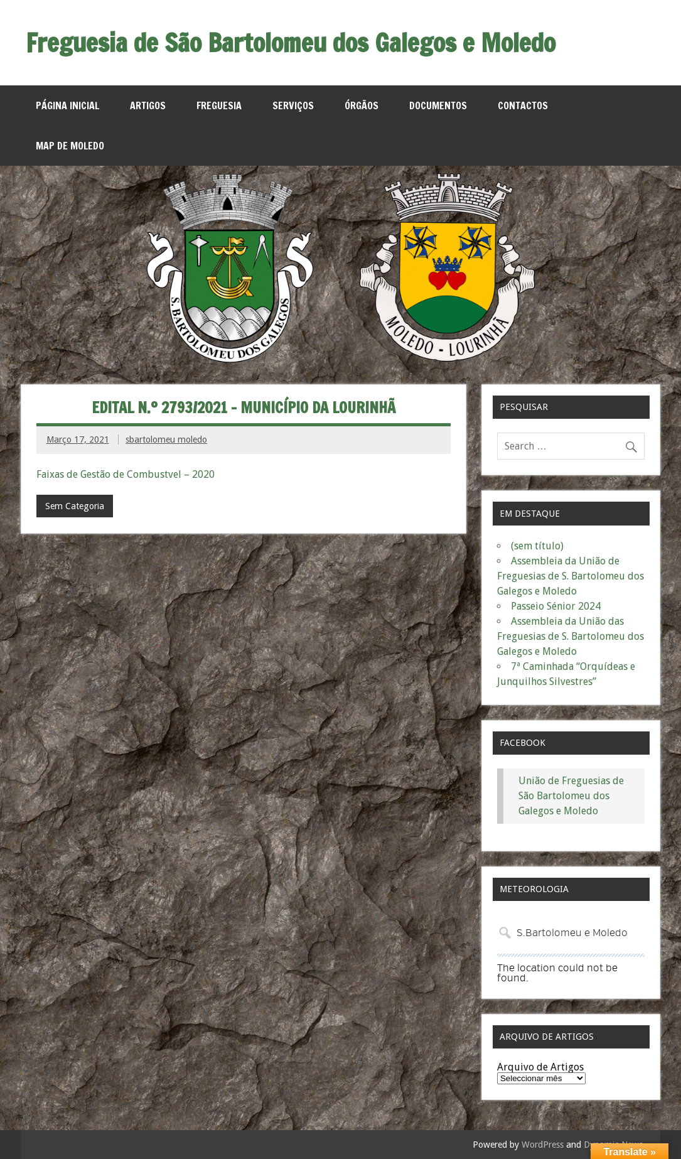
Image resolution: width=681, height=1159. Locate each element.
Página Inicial (67, 105)
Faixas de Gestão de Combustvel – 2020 (125, 474)
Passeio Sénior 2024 (556, 606)
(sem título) (537, 546)
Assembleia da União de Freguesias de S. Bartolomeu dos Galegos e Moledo (570, 576)
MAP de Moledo (70, 146)
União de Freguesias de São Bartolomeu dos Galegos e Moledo (571, 796)
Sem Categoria (74, 506)
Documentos (438, 105)
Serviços (293, 105)
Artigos (148, 105)
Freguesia (219, 105)
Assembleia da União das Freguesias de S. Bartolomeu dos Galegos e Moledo (570, 636)
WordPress (543, 1145)
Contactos (523, 105)
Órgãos (361, 105)
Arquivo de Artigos (540, 1067)
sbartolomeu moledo (166, 439)
